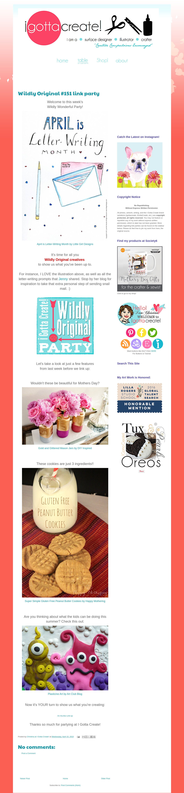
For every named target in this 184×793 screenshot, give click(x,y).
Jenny (63, 279)
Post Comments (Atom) (70, 785)
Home (65, 778)
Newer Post (25, 778)
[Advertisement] (70, 75)
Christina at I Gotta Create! (38, 737)
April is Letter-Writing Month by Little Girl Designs (65, 244)
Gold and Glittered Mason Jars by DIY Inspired (65, 448)
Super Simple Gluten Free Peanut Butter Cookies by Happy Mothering (65, 601)
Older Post (105, 778)
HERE (153, 351)
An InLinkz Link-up (65, 716)
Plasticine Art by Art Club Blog (65, 694)
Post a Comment (29, 753)
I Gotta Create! (21, 12)
